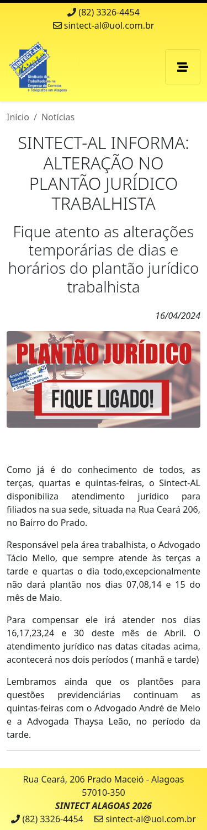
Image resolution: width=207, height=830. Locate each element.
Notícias (58, 117)
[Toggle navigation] (182, 66)
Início (18, 117)
